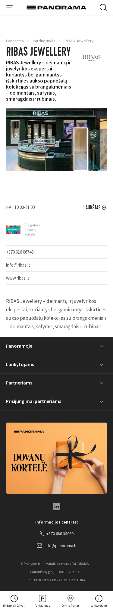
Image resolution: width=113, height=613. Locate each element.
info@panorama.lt (57, 546)
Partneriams (19, 383)
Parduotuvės (44, 41)
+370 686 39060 (57, 534)
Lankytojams (20, 364)
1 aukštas (91, 207)
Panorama (15, 41)
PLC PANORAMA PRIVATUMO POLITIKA (56, 580)
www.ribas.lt (17, 278)
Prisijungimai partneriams (33, 401)
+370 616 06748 (19, 252)
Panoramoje (19, 346)
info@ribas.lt (18, 265)
